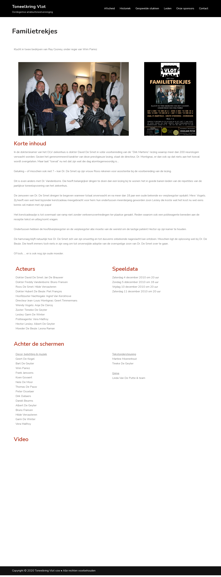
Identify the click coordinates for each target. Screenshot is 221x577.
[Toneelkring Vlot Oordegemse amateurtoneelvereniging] (32, 8)
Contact (203, 8)
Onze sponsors (185, 8)
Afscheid (109, 8)
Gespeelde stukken (147, 8)
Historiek (125, 8)
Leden (167, 8)
